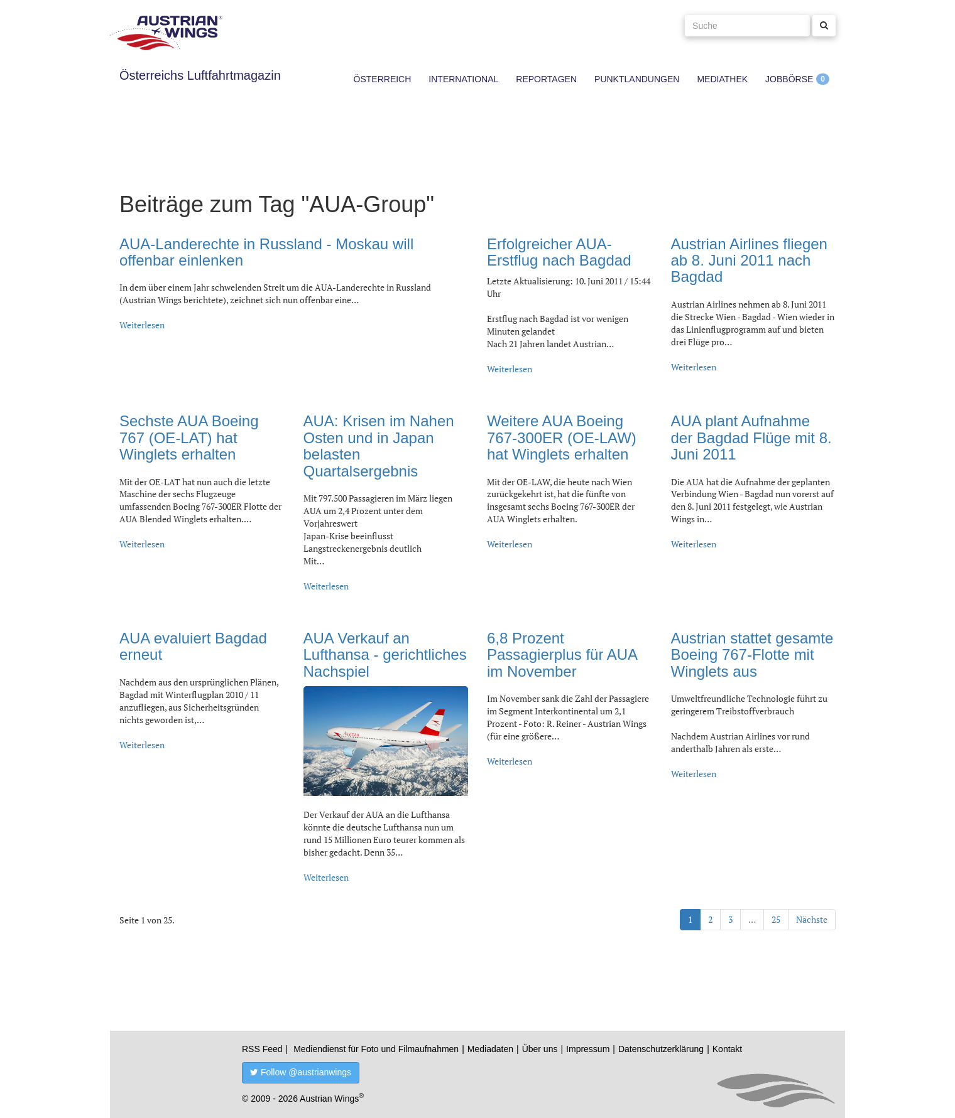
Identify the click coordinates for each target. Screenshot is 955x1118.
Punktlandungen (636, 79)
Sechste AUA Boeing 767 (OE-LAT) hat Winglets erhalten (188, 437)
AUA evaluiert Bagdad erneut (193, 646)
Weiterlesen (142, 325)
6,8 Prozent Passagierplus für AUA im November (562, 655)
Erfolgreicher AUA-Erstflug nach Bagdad (559, 252)
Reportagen (546, 79)
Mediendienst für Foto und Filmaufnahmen (376, 1049)
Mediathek (722, 79)
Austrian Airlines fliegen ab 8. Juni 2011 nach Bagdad (749, 260)
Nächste (811, 919)
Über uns (540, 1049)
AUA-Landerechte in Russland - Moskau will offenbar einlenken (266, 252)
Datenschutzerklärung (661, 1049)
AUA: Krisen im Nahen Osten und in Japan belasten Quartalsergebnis (378, 445)
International (463, 79)
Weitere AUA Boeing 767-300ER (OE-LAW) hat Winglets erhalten (561, 437)
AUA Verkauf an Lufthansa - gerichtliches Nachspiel (385, 655)
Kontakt (727, 1049)
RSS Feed (262, 1049)
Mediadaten (490, 1049)
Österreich (383, 79)
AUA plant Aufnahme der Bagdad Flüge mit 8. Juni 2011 (751, 437)
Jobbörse (789, 79)
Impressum (587, 1049)
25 (776, 919)
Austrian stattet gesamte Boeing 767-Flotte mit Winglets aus (752, 655)
